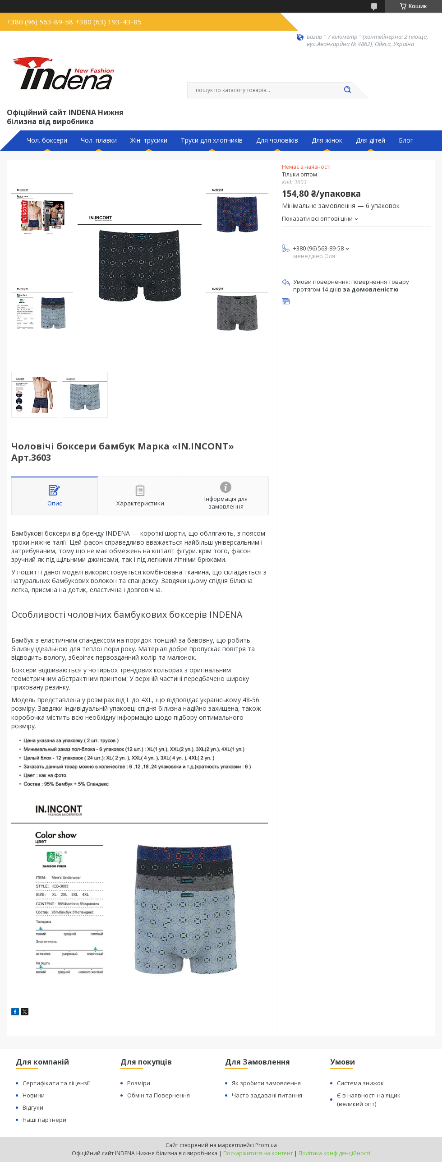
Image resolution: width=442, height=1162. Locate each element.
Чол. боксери (47, 140)
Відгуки (33, 1107)
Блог (406, 140)
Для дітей (370, 140)
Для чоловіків (277, 140)
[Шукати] (347, 90)
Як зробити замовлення (266, 1083)
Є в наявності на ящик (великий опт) (369, 1099)
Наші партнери (44, 1120)
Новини (34, 1095)
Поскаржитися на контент (258, 1153)
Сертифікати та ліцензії (56, 1083)
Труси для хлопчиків (212, 140)
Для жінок (327, 140)
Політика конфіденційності (334, 1153)
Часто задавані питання (267, 1095)
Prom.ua (266, 1145)
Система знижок (360, 1083)
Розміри (138, 1083)
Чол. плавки (99, 140)
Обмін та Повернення (158, 1095)
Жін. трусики (148, 140)
